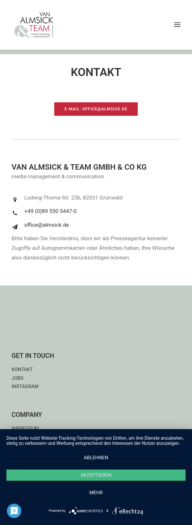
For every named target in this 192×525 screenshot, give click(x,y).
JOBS (17, 378)
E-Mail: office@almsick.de (96, 109)
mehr (96, 492)
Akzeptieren (96, 475)
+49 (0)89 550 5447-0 (50, 211)
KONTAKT (22, 369)
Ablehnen (96, 458)
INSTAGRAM (25, 386)
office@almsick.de (46, 225)
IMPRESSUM (25, 428)
